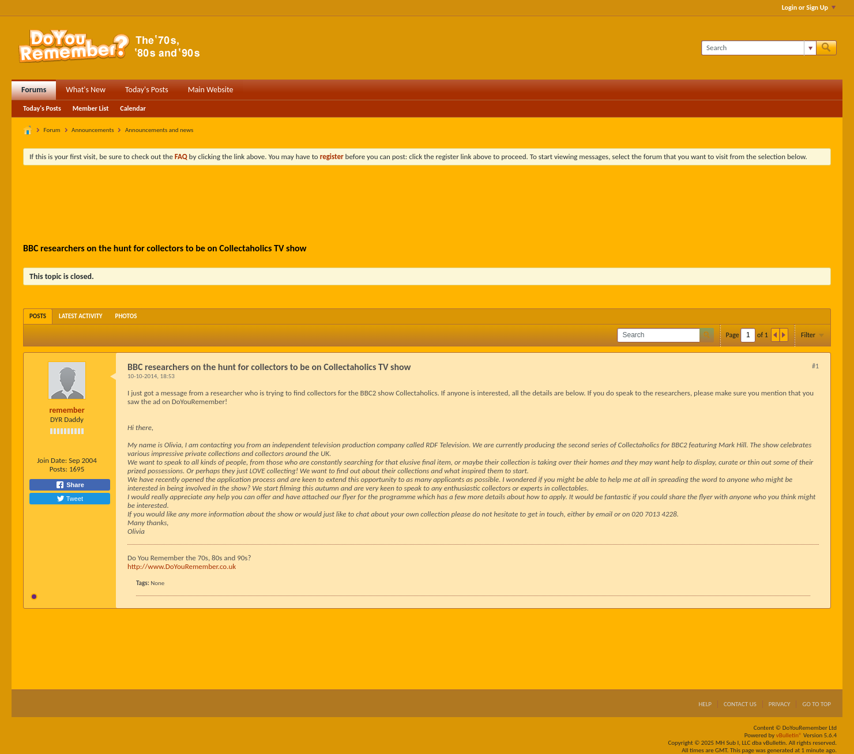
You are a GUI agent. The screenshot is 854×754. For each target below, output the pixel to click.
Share (69, 484)
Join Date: (52, 460)
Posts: (58, 469)
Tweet (70, 499)
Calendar (132, 108)
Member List (91, 108)
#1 (815, 366)
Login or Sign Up (809, 7)
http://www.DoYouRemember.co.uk (181, 566)
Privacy (780, 704)
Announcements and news (159, 130)
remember (66, 410)
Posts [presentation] (37, 316)
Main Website (211, 90)
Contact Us (740, 704)
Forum (52, 130)
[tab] (37, 316)
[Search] (758, 47)
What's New (86, 90)
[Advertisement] (427, 206)
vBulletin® (789, 735)
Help (705, 704)
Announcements (93, 130)
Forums (33, 90)
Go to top (816, 704)
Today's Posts (146, 90)
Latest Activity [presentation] (81, 316)
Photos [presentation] (126, 316)
